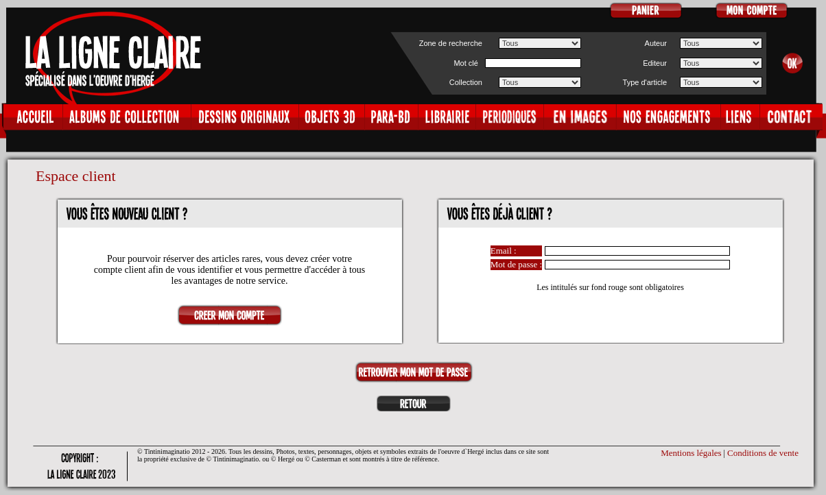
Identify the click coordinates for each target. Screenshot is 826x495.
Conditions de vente (763, 453)
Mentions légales (691, 453)
